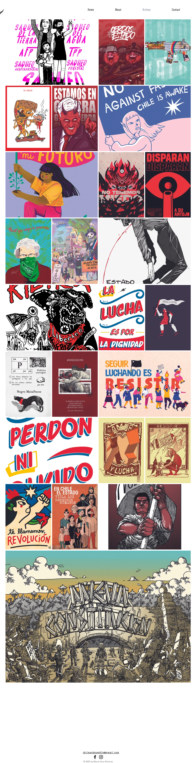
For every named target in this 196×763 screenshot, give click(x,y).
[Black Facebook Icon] (95, 757)
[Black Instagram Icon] (101, 757)
